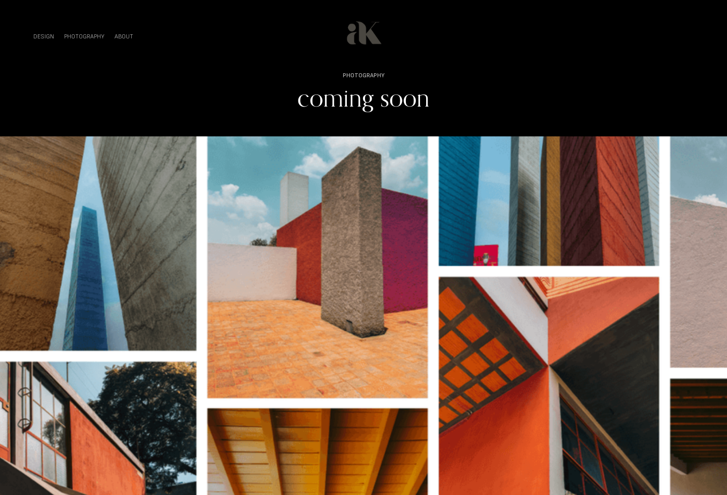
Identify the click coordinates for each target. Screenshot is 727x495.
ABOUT (124, 36)
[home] (363, 33)
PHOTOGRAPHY (84, 36)
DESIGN (43, 36)
